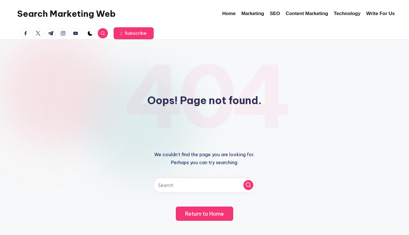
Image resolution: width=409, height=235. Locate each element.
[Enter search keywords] (204, 185)
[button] (134, 33)
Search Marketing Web (66, 13)
